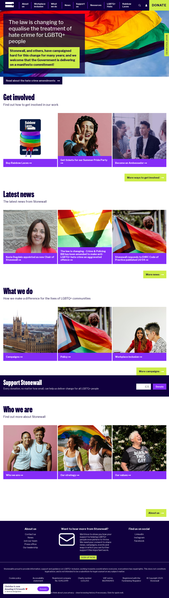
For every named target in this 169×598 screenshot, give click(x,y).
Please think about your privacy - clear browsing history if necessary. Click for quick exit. (85, 593)
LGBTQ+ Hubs (111, 5)
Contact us (30, 534)
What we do (54, 5)
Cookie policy (15, 578)
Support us (80, 5)
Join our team (30, 541)
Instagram (139, 537)
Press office (30, 544)
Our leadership (30, 547)
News (68, 5)
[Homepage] (12, 4)
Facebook (139, 541)
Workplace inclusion (39, 5)
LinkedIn (139, 534)
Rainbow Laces (126, 5)
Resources (95, 5)
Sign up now (88, 557)
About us (25, 5)
